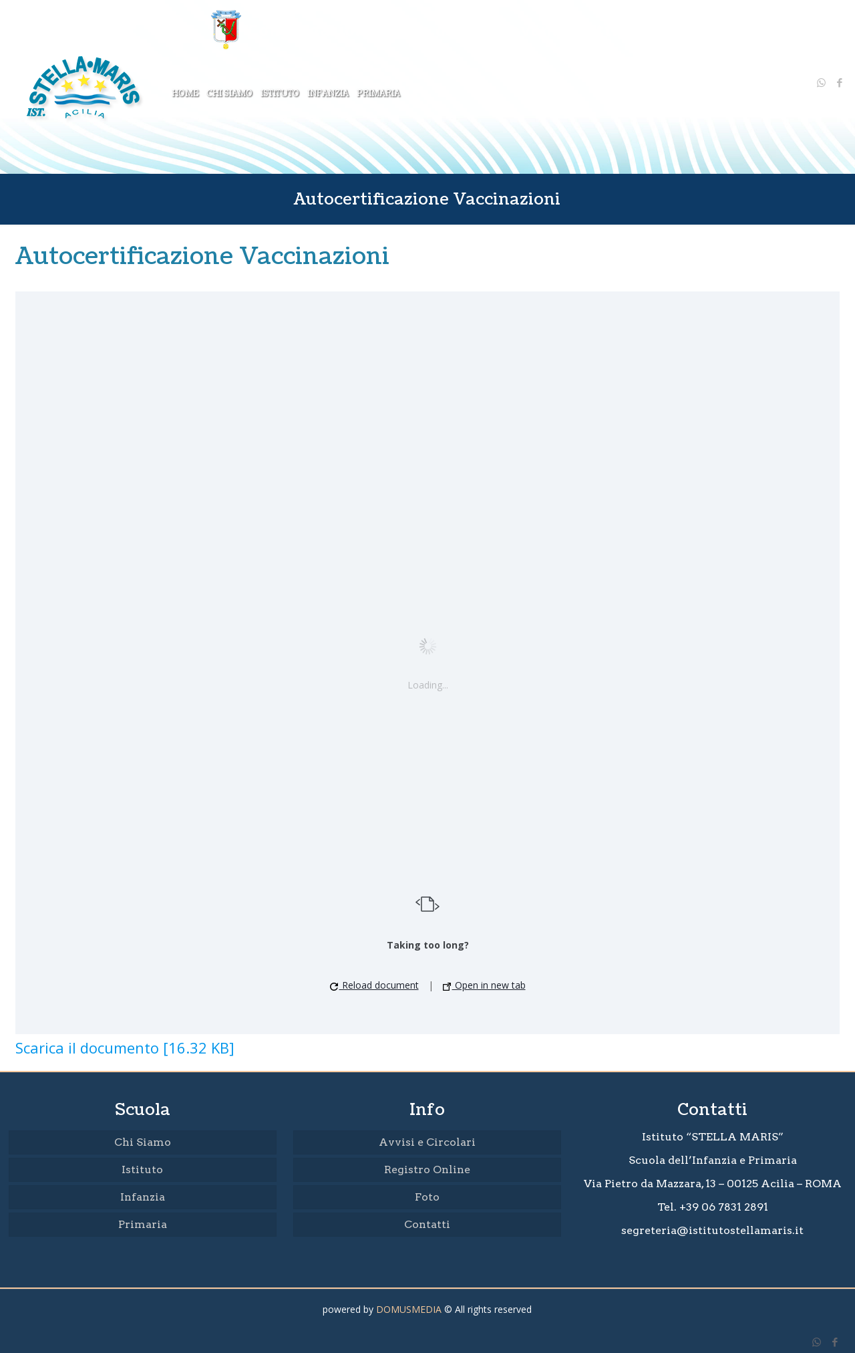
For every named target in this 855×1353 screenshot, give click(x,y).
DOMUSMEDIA (409, 1309)
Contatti (427, 1224)
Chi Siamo (142, 1142)
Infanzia (142, 1197)
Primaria (142, 1224)
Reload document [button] (374, 985)
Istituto (142, 1169)
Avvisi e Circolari (427, 1142)
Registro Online (427, 1169)
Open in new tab (484, 985)
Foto (427, 1197)
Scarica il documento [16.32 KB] (124, 1047)
